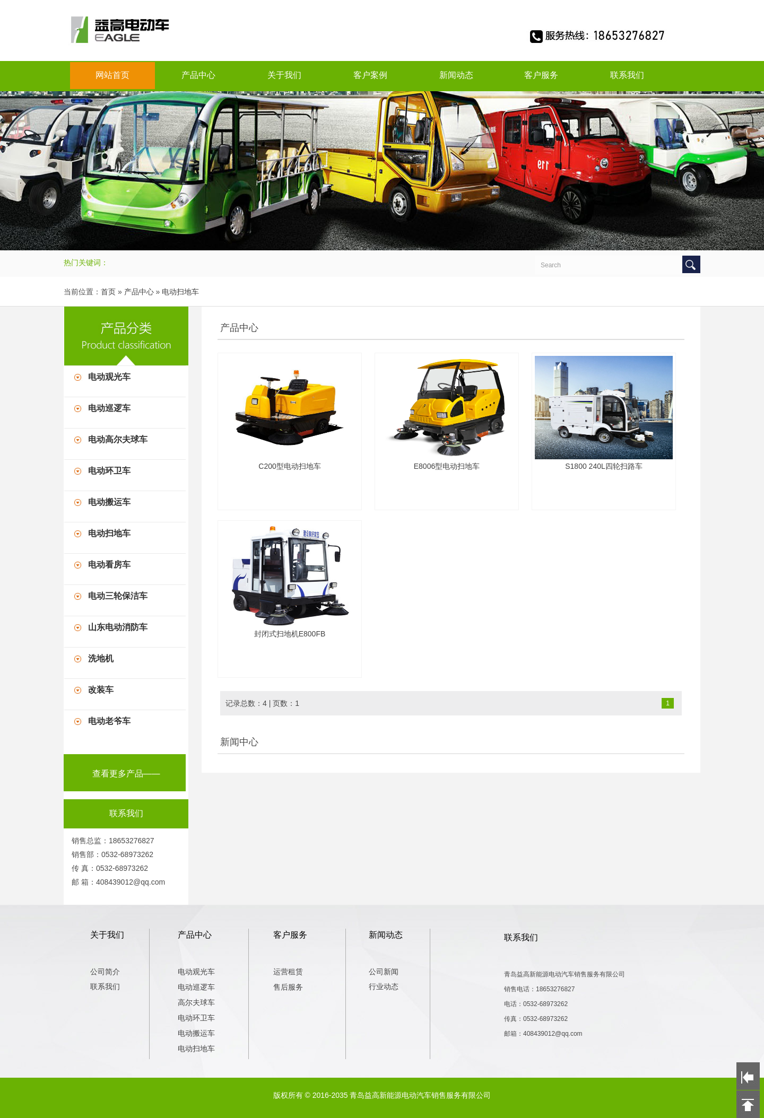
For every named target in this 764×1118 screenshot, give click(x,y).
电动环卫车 (109, 470)
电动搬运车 (109, 501)
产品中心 (198, 75)
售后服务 (288, 987)
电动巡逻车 (109, 408)
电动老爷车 (109, 721)
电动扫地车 (180, 291)
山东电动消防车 (117, 627)
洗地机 (101, 658)
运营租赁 (288, 971)
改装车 (101, 689)
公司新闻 (383, 971)
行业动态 (383, 986)
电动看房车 (109, 564)
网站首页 (112, 75)
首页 (108, 291)
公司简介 (105, 971)
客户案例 (370, 75)
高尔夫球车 (196, 1002)
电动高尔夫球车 (117, 439)
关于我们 (284, 75)
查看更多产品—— (126, 773)
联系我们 (627, 75)
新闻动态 (456, 75)
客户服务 (541, 75)
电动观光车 (109, 376)
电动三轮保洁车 (117, 595)
